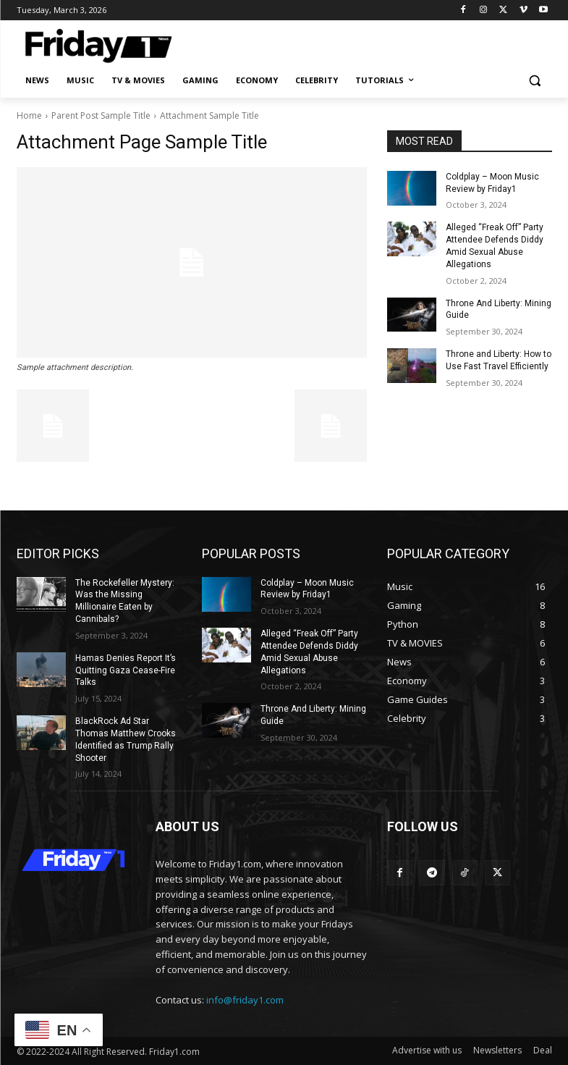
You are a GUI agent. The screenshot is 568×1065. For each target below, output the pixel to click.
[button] (535, 81)
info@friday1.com (245, 999)
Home (29, 115)
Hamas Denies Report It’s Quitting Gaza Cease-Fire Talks (125, 670)
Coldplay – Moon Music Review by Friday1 (307, 589)
